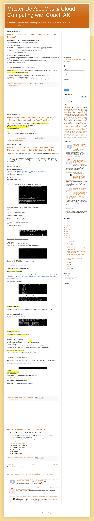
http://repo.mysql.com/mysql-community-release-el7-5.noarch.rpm (30, 171)
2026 (67, 221)
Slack (65, 129)
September (70, 246)
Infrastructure (80, 115)
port (19, 140)
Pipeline (66, 126)
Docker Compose (77, 131)
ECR (75, 128)
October (69, 244)
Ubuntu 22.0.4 (81, 126)
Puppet (85, 117)
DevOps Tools (80, 119)
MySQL (15, 399)
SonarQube (25, 399)
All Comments (69, 278)
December (69, 241)
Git (72, 115)
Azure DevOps (79, 111)
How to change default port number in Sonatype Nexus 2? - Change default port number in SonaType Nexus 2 (32, 119)
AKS (84, 120)
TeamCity (78, 122)
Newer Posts (11, 464)
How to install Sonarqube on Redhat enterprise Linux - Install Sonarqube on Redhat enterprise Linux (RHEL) (31, 148)
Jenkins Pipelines (71, 137)
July (68, 262)
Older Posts (55, 464)
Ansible (75, 109)
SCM (84, 128)
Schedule (68, 61)
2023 (67, 227)
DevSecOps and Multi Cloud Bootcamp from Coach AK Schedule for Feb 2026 (30, 474)
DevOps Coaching (68, 128)
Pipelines (66, 114)
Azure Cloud (71, 129)
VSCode (83, 132)
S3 (78, 132)
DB (12, 399)
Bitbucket (78, 120)
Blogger (50, 513)
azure (75, 114)
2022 (67, 229)
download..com (27, 435)
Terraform (80, 112)
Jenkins (67, 107)
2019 (67, 235)
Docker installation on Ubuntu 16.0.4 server (26, 429)
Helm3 (79, 128)
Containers (66, 135)
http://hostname (26, 383)
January (69, 268)
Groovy (67, 132)
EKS (84, 125)
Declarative (78, 129)
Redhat (72, 126)
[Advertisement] (33, 100)
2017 (67, 240)
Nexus (16, 140)
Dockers (78, 135)
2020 (67, 233)
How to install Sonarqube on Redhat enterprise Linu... (75, 255)
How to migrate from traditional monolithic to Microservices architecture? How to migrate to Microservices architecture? (79, 161)
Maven (72, 122)
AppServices (74, 134)
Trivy (83, 137)
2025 (67, 223)
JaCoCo (73, 132)
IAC (82, 109)
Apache (66, 131)
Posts (67, 275)
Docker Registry (76, 125)
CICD (65, 117)
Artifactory (66, 122)
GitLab (84, 135)
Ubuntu (21, 140)
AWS (82, 114)
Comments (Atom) (18, 467)
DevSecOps (72, 135)
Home (33, 464)
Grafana (85, 131)
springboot (66, 125)
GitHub (71, 120)
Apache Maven (14, 85)
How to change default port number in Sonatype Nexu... (76, 252)
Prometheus (78, 137)
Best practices (82, 134)
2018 (67, 238)
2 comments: (30, 138)
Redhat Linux (20, 399)
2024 (67, 225)
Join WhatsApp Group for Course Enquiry (76, 59)
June (68, 264)
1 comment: (30, 83)
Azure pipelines (71, 119)
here (11, 132)
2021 (67, 231)
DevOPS (82, 123)
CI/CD (12, 140)
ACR (84, 129)
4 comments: (30, 397)
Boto (70, 131)
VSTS (76, 123)
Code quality (75, 117)
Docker (12, 459)
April (68, 266)
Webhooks (66, 134)
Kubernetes (67, 112)
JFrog (65, 137)
